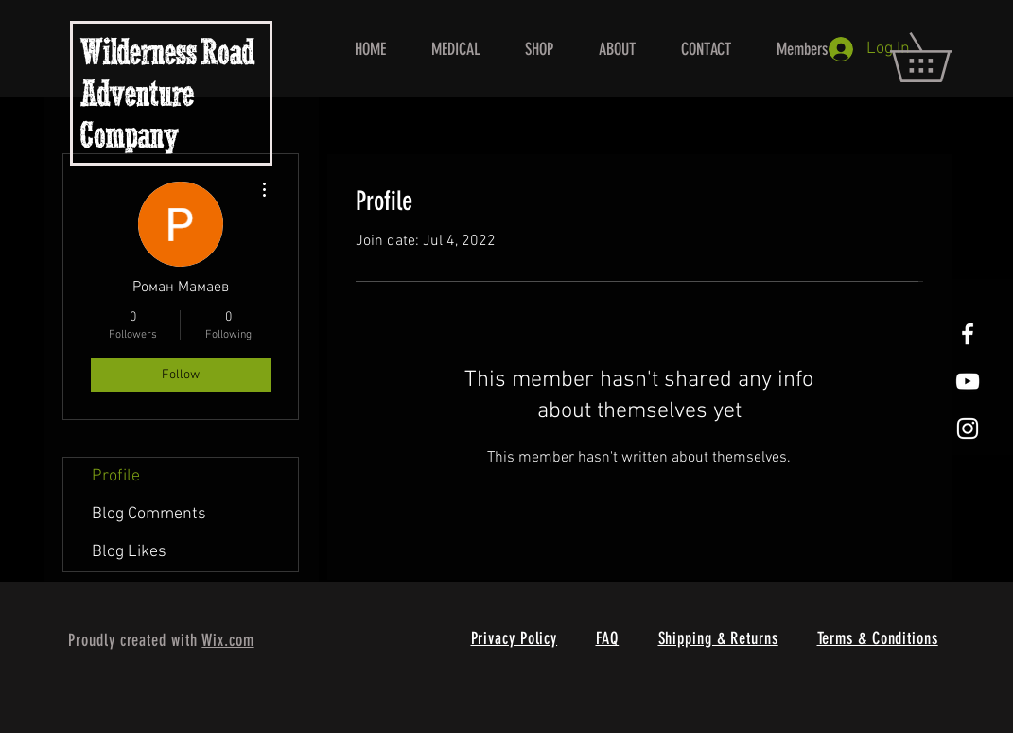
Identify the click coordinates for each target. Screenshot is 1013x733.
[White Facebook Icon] (967, 334)
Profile (116, 476)
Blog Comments (149, 514)
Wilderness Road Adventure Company (167, 97)
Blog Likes (129, 552)
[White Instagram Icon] (967, 428)
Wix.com (227, 640)
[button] (944, 57)
